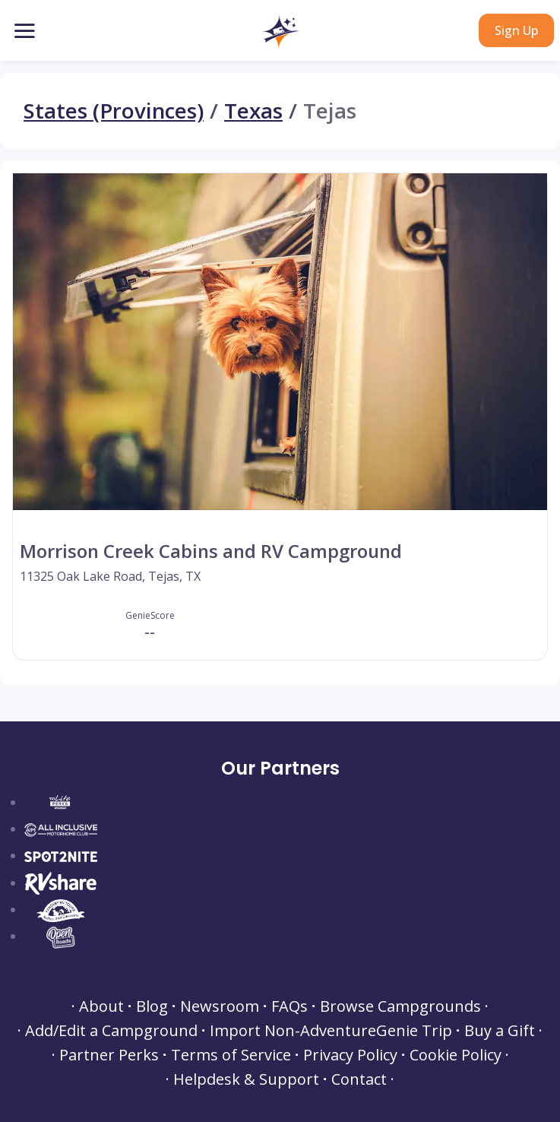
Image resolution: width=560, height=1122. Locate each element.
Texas (253, 110)
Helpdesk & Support (246, 1079)
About (101, 1006)
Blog (152, 1006)
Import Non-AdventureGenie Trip (331, 1031)
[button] (280, 31)
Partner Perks (109, 1055)
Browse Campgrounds (400, 1006)
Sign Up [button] (516, 30)
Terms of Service (231, 1055)
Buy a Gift (499, 1031)
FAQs (289, 1006)
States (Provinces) (114, 110)
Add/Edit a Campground (111, 1031)
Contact (359, 1079)
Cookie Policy (455, 1055)
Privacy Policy (350, 1055)
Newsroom (219, 1006)
